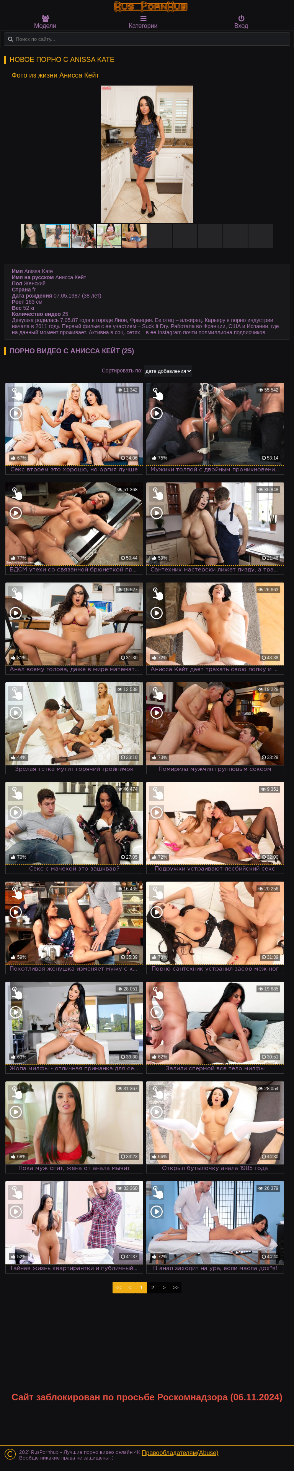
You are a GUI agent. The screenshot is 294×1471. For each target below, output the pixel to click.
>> (175, 1287)
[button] (276, 92)
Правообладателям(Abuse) (180, 1453)
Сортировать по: (122, 370)
